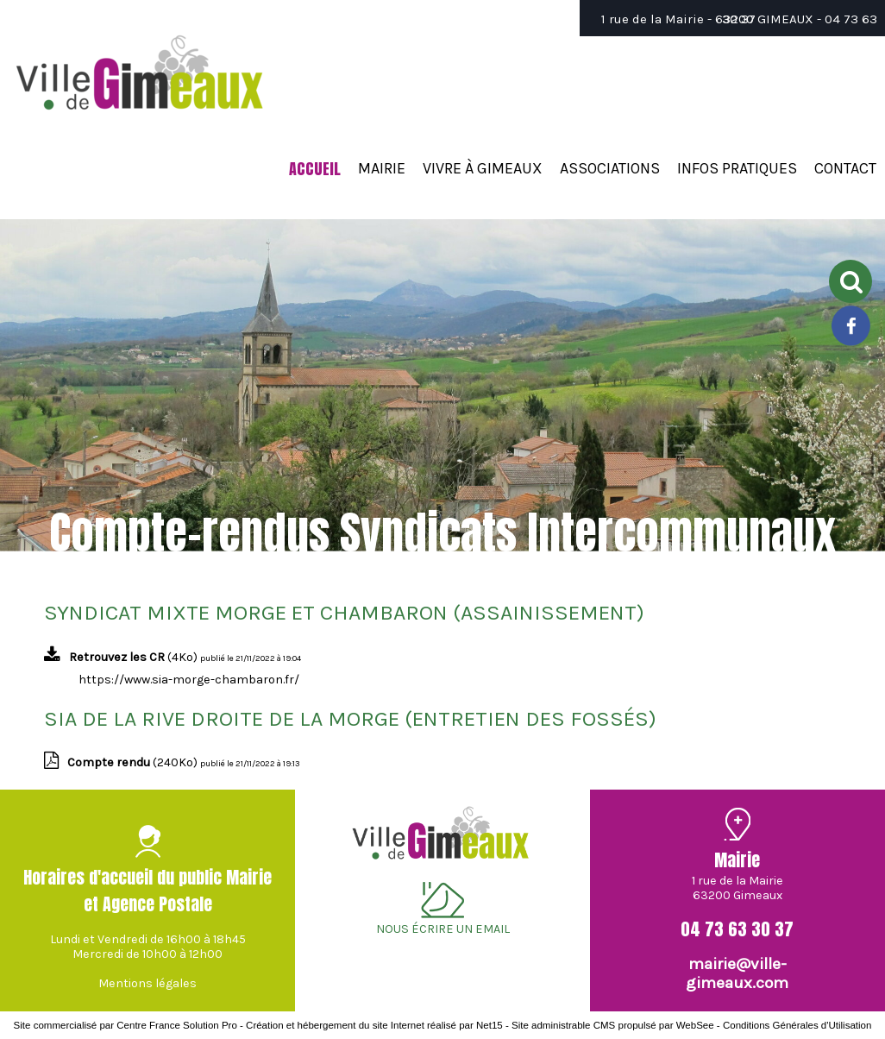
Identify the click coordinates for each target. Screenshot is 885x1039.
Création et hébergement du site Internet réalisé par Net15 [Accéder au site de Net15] (374, 1025)
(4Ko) (134, 657)
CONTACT (845, 168)
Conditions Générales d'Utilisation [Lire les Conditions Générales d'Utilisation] (797, 1025)
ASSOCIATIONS (610, 168)
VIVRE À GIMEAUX (483, 168)
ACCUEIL (315, 168)
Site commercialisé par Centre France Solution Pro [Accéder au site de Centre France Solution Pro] (125, 1025)
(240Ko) (133, 762)
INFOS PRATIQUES (737, 168)
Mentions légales (147, 983)
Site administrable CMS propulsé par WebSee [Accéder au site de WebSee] (613, 1025)
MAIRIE (381, 168)
